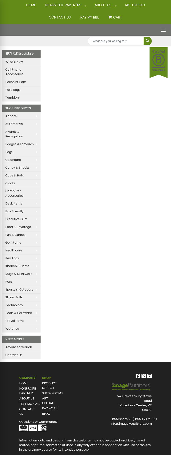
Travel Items (14, 321)
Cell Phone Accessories (14, 71)
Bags (9, 152)
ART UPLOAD (135, 5)
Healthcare (13, 250)
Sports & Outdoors (19, 289)
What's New (14, 62)
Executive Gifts (16, 219)
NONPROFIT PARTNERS (63, 5)
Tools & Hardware (18, 313)
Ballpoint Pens (15, 82)
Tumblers (12, 97)
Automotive (14, 124)
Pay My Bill (89, 17)
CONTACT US (60, 17)
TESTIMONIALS (28, 404)
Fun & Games (15, 235)
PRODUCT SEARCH (49, 385)
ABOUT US (103, 5)
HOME (31, 5)
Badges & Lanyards (19, 144)
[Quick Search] (116, 41)
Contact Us (13, 355)
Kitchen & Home (17, 266)
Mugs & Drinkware (18, 274)
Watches (12, 328)
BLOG (46, 414)
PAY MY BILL (50, 408)
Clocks (10, 183)
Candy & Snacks (17, 167)
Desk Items (13, 203)
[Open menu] (163, 30)
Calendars (13, 160)
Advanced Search (18, 347)
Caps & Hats (14, 175)
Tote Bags (12, 90)
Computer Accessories (14, 193)
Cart (117, 17)
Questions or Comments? (38, 422)
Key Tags (12, 258)
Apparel (11, 116)
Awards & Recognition (14, 134)
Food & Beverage (18, 227)
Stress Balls (13, 297)
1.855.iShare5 (120, 419)
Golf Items (13, 242)
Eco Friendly (14, 211)
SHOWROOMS (51, 393)
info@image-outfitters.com (131, 423)
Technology (14, 305)
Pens (9, 281)
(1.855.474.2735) (144, 419)
